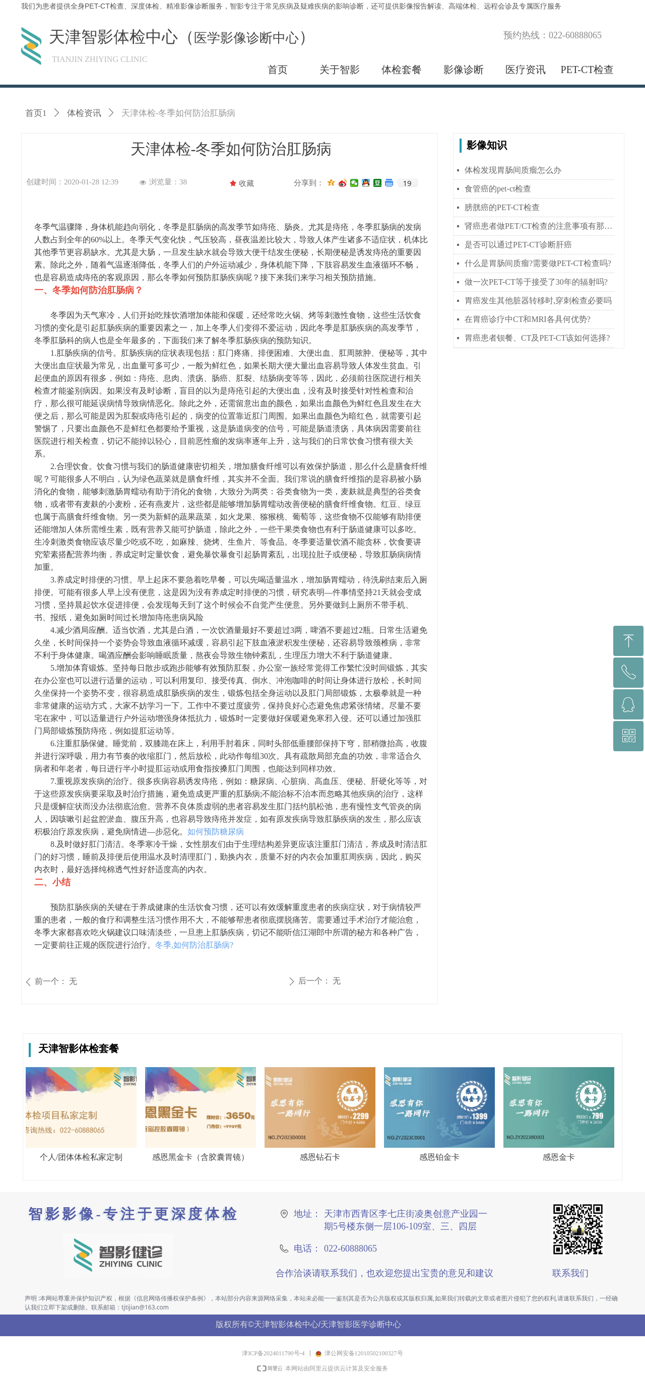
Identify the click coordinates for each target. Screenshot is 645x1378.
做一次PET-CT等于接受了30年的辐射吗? (536, 282)
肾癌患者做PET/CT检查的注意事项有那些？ (539, 226)
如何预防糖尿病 (216, 831)
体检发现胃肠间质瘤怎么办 (513, 170)
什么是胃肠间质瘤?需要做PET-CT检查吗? (538, 263)
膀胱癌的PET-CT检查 (502, 207)
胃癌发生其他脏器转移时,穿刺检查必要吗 (538, 300)
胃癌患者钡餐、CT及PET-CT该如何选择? (537, 338)
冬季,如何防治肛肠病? (194, 945)
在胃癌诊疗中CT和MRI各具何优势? (528, 319)
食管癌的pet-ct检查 (498, 188)
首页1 (36, 113)
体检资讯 (84, 113)
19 (407, 183)
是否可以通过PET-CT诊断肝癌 (518, 244)
